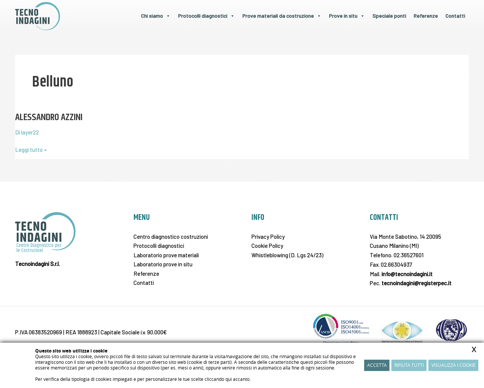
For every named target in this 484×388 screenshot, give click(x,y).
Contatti (455, 15)
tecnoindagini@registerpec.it (416, 283)
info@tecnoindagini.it (407, 274)
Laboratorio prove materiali (166, 255)
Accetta (377, 365)
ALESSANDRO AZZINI (49, 117)
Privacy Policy (268, 236)
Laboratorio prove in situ (162, 264)
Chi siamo (156, 15)
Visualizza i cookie (453, 365)
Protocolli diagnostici (206, 15)
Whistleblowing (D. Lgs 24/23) (287, 255)
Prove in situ (347, 15)
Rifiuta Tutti (409, 365)
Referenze (426, 15)
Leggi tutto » (31, 149)
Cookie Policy (267, 245)
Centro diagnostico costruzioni (170, 236)
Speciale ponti (389, 15)
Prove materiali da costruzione (281, 15)
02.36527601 (409, 255)
